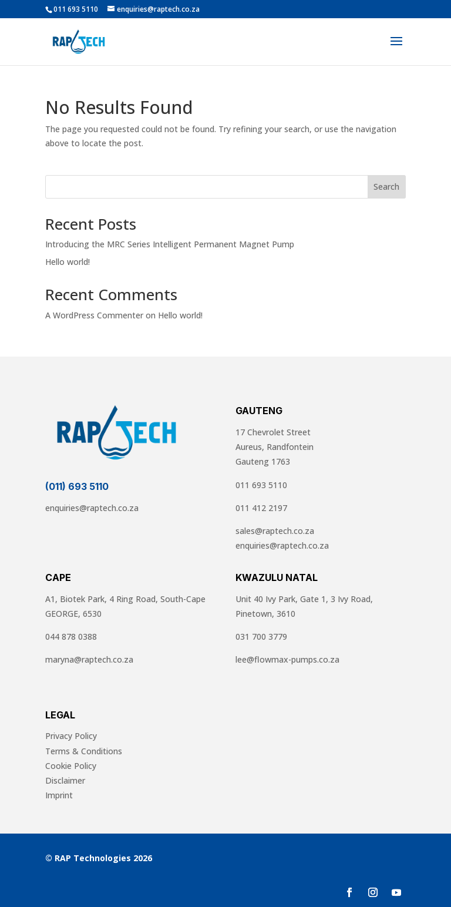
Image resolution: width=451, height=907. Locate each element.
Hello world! (67, 261)
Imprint (59, 795)
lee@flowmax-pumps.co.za (287, 659)
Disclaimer (65, 780)
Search (386, 186)
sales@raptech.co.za (274, 530)
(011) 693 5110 (77, 486)
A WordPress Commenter (94, 315)
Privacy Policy (71, 735)
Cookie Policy (70, 765)
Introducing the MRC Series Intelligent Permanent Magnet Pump (169, 244)
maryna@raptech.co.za (89, 659)
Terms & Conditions (83, 751)
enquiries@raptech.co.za (92, 507)
